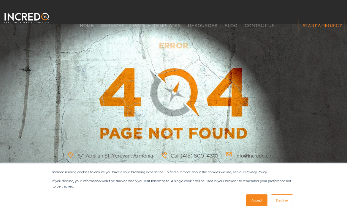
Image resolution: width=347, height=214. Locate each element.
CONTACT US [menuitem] (260, 25)
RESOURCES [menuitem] (203, 25)
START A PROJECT (322, 25)
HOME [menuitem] (87, 25)
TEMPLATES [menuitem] (167, 25)
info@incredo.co (253, 156)
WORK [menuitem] (139, 25)
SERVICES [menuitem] (113, 25)
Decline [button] (282, 200)
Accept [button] (256, 200)
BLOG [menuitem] (231, 25)
